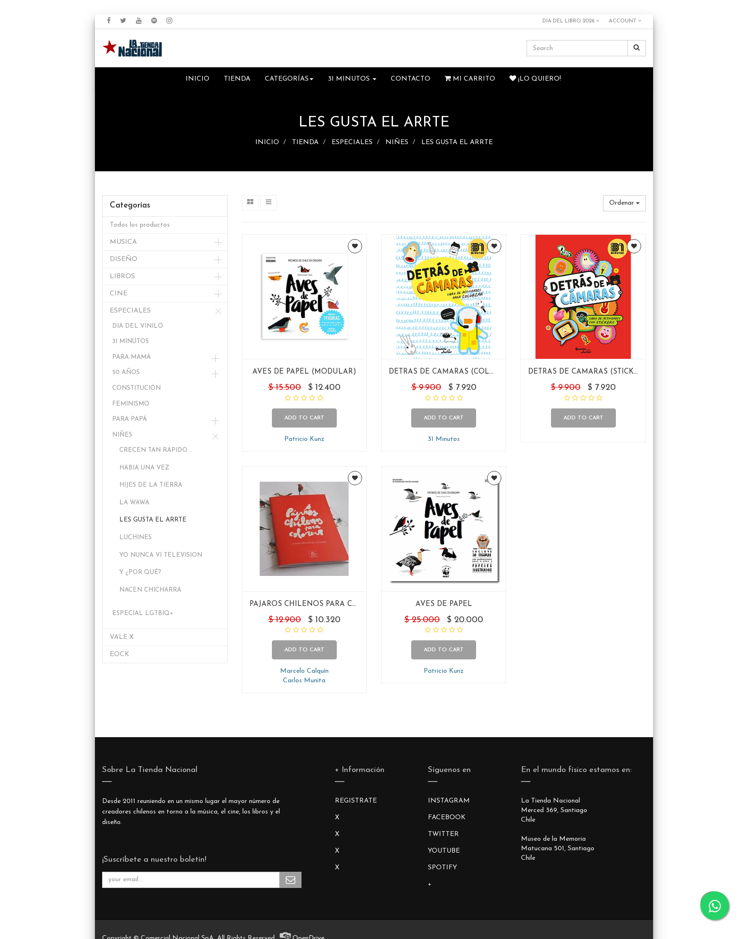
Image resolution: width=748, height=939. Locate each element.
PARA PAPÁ (129, 419)
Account (625, 21)
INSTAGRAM (449, 800)
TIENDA (305, 142)
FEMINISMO (130, 404)
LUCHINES (135, 537)
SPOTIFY (442, 867)
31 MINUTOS (130, 341)
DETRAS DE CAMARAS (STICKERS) (589, 372)
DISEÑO (123, 259)
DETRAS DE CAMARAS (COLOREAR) (454, 372)
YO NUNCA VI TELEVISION (160, 555)
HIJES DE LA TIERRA (150, 485)
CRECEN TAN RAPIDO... (155, 450)
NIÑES (396, 142)
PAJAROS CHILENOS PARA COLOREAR (319, 604)
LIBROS (122, 276)
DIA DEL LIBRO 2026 (570, 21)
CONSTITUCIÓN (136, 388)
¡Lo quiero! (535, 79)
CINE (118, 293)
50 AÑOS (126, 372)
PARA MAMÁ (131, 357)
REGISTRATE (356, 800)
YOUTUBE (444, 851)
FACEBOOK (447, 817)
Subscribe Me (290, 880)
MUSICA (123, 242)
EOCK (119, 654)
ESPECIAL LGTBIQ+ (142, 613)
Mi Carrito (470, 79)
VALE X (122, 637)
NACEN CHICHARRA (150, 590)
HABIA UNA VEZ (144, 468)
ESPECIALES (352, 142)
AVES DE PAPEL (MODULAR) (304, 372)
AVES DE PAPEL (444, 604)
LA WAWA (134, 503)
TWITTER (443, 834)
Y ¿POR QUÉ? (140, 572)
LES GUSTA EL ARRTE (457, 142)
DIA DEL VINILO (137, 326)
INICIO (267, 142)
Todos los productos (140, 225)
